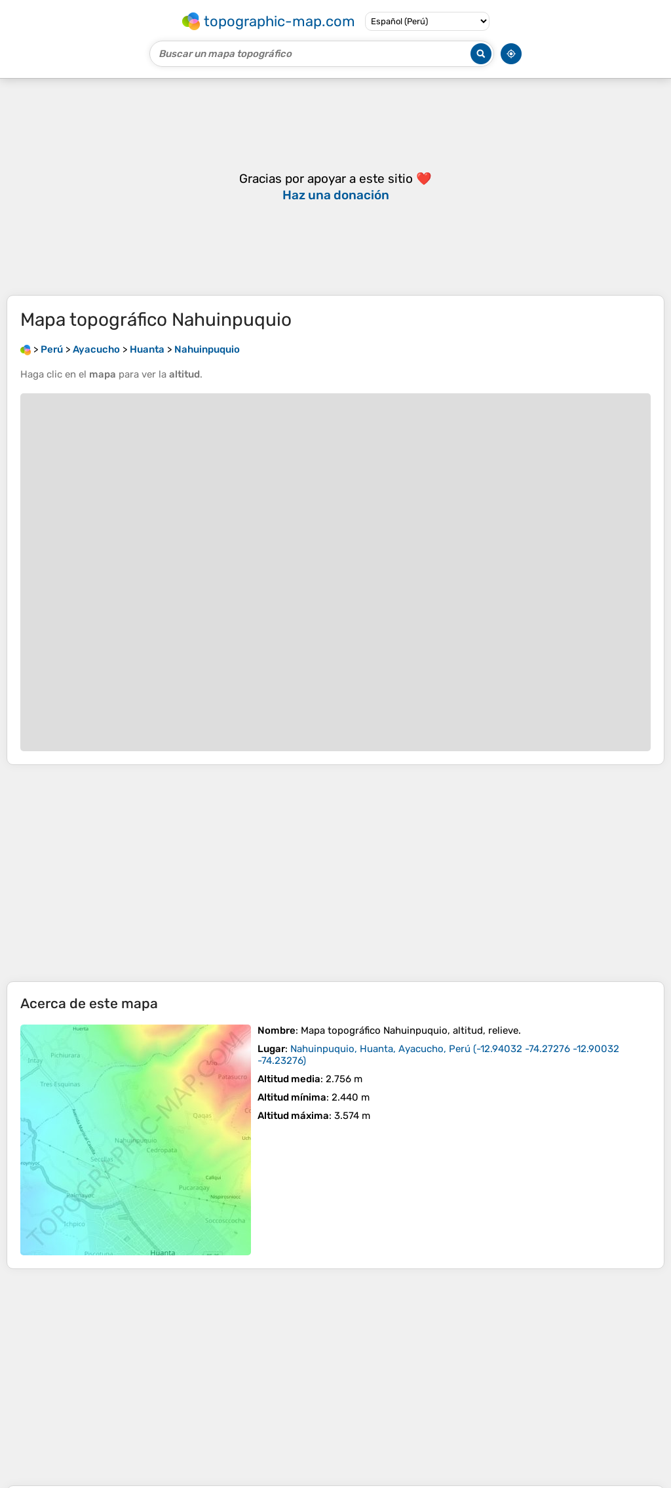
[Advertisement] (335, 873)
